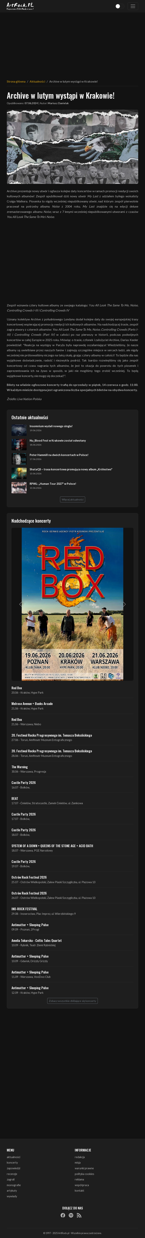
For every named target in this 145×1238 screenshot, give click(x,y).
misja (78, 1162)
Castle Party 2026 (24, 782)
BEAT (15, 798)
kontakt (79, 1190)
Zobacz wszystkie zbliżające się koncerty (72, 1000)
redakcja (80, 1157)
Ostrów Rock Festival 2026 (29, 877)
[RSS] (79, 1215)
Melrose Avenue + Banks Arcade (32, 703)
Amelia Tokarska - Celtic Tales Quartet (37, 940)
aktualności (13, 1157)
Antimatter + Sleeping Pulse (30, 924)
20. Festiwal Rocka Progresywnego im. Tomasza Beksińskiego (52, 735)
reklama (79, 1179)
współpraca (82, 1185)
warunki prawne (84, 1168)
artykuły (12, 1190)
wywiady (12, 1196)
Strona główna (16, 81)
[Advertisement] (72, 43)
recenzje (12, 1174)
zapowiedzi (13, 1168)
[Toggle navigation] (133, 6)
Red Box (17, 687)
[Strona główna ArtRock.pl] (20, 6)
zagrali (11, 1179)
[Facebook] (63, 1215)
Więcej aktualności (72, 499)
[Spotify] (71, 1215)
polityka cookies (84, 1174)
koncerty (12, 1162)
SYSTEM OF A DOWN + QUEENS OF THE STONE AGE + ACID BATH (52, 845)
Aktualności (37, 81)
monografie (14, 1185)
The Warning (20, 766)
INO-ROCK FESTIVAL (24, 908)
